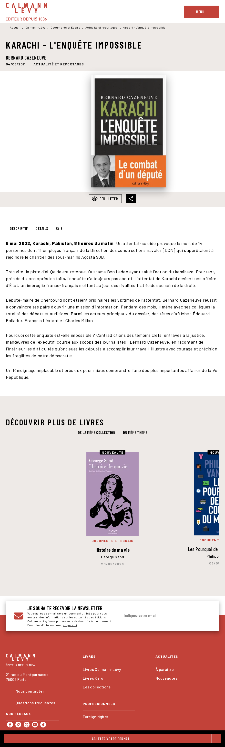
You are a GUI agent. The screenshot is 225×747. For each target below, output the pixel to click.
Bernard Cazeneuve (26, 58)
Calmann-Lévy (35, 27)
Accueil (15, 27)
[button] (58, 64)
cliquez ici (70, 625)
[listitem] (10, 724)
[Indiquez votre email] (159, 616)
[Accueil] (26, 11)
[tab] (19, 228)
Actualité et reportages (101, 27)
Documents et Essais (66, 27)
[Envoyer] (205, 616)
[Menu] (201, 12)
